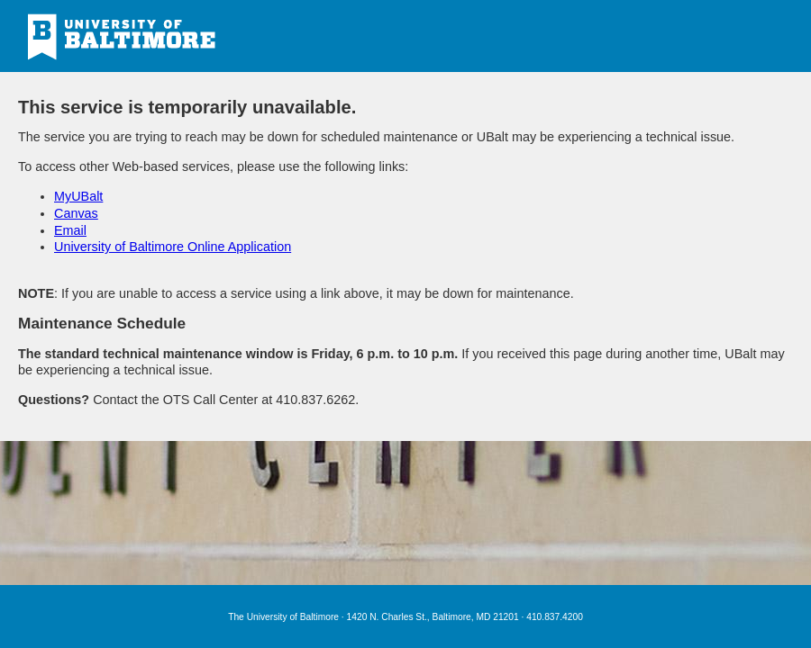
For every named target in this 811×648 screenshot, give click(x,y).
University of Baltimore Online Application (172, 246)
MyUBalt (78, 196)
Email (70, 230)
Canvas (76, 213)
